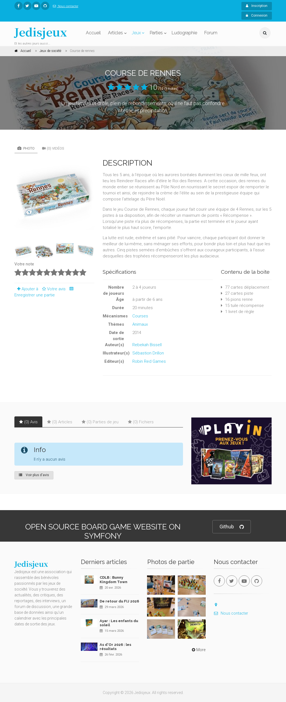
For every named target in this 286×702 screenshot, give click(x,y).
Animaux (140, 324)
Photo (26, 148)
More (198, 650)
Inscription (256, 6)
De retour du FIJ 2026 (119, 601)
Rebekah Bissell (147, 344)
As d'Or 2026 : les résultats (115, 647)
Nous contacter (64, 6)
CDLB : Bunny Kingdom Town (113, 579)
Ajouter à (26, 288)
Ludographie (184, 32)
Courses (140, 316)
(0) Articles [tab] (59, 421)
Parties (156, 32)
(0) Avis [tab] (28, 421)
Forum (210, 32)
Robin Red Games (149, 361)
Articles (115, 32)
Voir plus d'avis (34, 475)
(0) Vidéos (53, 148)
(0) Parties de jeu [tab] (100, 421)
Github (232, 526)
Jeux (136, 32)
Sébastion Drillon (148, 353)
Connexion (256, 15)
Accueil (93, 32)
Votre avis (53, 288)
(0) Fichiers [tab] (141, 421)
